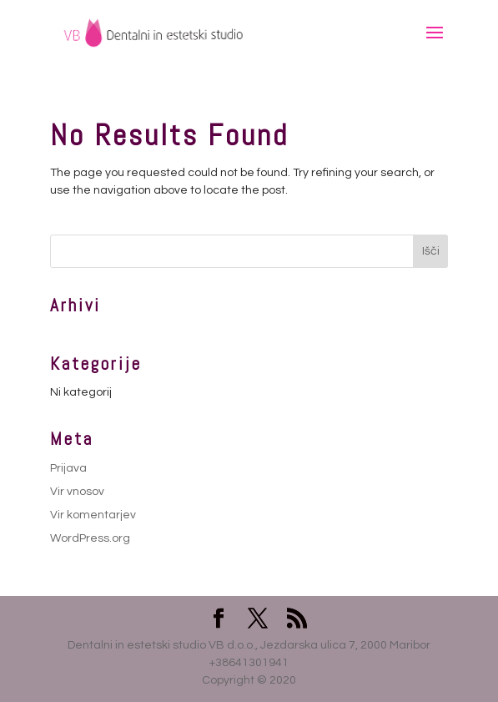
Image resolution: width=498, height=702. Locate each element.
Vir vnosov (77, 491)
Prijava (68, 468)
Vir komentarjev (93, 515)
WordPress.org (90, 538)
